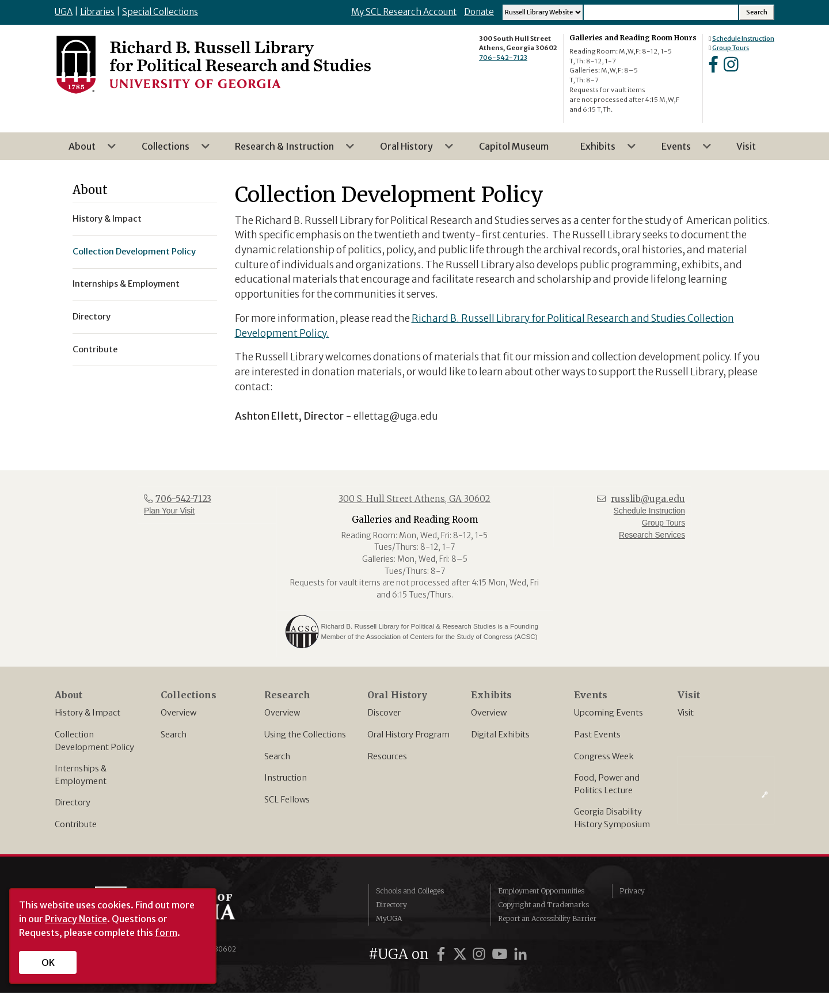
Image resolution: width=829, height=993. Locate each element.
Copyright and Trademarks (543, 904)
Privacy (632, 891)
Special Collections (160, 11)
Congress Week (604, 756)
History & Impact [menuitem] (107, 219)
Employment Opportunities (541, 891)
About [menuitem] (85, 150)
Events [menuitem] (680, 150)
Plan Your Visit (169, 511)
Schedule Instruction (743, 39)
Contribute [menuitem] (95, 349)
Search (174, 734)
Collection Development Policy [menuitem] (134, 251)
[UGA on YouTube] (501, 954)
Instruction (285, 778)
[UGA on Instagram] (480, 954)
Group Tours (730, 48)
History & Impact (87, 712)
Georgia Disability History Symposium (612, 818)
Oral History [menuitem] (410, 150)
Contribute (76, 824)
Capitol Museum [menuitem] (514, 146)
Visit (686, 712)
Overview (178, 712)
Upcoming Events (608, 712)
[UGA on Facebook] (442, 954)
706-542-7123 (503, 58)
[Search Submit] (756, 12)
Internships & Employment (81, 774)
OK (48, 962)
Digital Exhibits (500, 734)
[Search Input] (661, 12)
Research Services (652, 535)
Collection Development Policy (94, 740)
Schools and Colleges (410, 891)
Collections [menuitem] (169, 150)
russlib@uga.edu (648, 498)
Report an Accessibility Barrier (547, 918)
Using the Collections (305, 734)
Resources (387, 756)
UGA (64, 11)
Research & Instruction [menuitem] (288, 150)
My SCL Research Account (404, 11)
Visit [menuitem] (746, 146)
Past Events (597, 734)
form (166, 932)
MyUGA (389, 918)
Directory (72, 802)
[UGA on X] (461, 954)
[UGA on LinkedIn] (520, 954)
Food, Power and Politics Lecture (607, 784)
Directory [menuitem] (92, 316)
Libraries (97, 11)
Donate (479, 11)
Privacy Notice (76, 918)
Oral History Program (408, 734)
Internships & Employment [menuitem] (126, 284)
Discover (384, 712)
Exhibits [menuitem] (601, 150)
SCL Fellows (287, 799)
